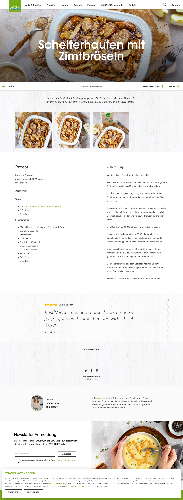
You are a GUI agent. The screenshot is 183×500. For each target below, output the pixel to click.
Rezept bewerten (91, 350)
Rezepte (78, 5)
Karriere (64, 5)
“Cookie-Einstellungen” (76, 486)
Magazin (91, 5)
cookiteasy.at (101, 398)
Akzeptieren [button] (13, 492)
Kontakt (132, 5)
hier (15, 486)
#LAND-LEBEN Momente (112, 5)
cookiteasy (50, 399)
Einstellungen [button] (33, 492)
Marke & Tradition (33, 5)
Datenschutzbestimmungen (66, 460)
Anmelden (67, 454)
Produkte (51, 5)
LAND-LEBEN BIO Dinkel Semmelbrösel (43, 207)
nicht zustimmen (55, 483)
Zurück (8, 87)
